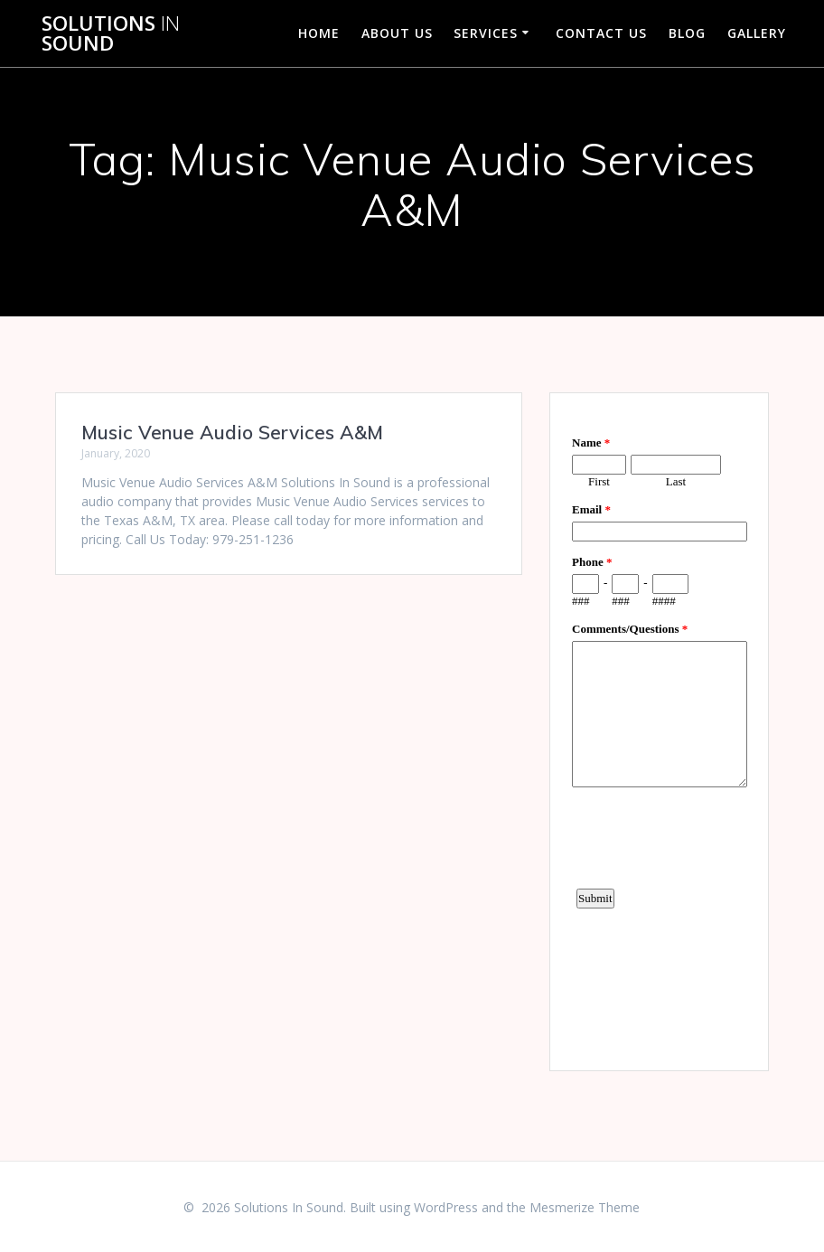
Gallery (756, 33)
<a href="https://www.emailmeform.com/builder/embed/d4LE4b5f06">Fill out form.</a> (659, 729)
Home (319, 33)
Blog (687, 33)
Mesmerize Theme (584, 1207)
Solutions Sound (111, 34)
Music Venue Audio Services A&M (232, 432)
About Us (397, 33)
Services (486, 33)
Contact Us (601, 33)
